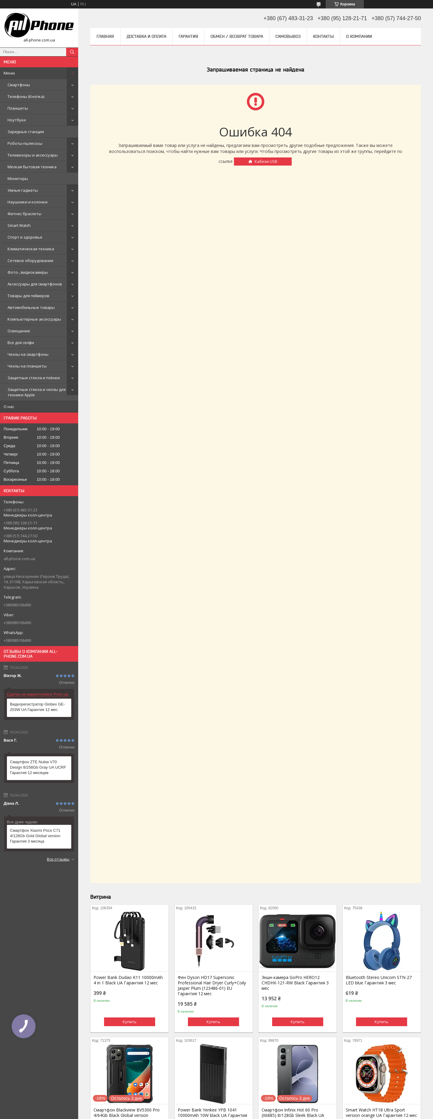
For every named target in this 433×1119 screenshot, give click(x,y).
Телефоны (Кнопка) (26, 96)
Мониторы (18, 178)
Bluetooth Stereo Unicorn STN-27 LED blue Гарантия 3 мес (379, 980)
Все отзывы (58, 859)
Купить (130, 1021)
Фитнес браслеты (24, 213)
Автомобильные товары (31, 307)
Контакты (323, 36)
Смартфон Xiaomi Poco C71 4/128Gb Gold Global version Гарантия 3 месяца (35, 835)
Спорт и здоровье (25, 237)
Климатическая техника (31, 249)
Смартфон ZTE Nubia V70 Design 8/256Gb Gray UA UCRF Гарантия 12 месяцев (38, 767)
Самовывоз (288, 36)
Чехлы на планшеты (27, 366)
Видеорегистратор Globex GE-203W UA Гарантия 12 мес (37, 707)
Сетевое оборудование (31, 260)
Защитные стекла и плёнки (34, 377)
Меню (9, 73)
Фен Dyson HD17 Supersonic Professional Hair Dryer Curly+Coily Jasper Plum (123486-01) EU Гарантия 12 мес (212, 985)
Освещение (19, 331)
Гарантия (188, 36)
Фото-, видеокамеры (28, 272)
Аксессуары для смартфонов (35, 284)
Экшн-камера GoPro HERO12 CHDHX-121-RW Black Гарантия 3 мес (295, 983)
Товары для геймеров (28, 295)
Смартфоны (19, 84)
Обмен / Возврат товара (236, 36)
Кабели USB (266, 161)
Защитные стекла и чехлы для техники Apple (37, 392)
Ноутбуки (17, 120)
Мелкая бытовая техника (32, 166)
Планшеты (18, 108)
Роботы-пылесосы (25, 143)
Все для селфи (21, 342)
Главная (105, 36)
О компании (359, 36)
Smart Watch (19, 225)
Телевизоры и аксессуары (33, 155)
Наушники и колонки (28, 202)
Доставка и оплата (146, 36)
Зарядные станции (26, 131)
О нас (9, 406)
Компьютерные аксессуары (34, 319)
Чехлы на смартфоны (28, 354)
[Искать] (72, 51)
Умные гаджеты (23, 190)
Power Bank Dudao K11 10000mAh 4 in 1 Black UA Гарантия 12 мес (128, 980)
